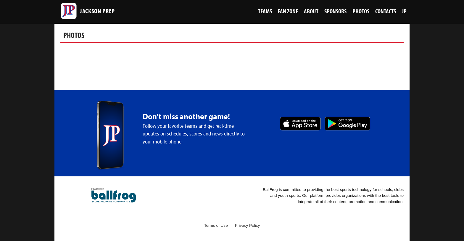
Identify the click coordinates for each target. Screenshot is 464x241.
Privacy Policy (247, 225)
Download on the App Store (300, 123)
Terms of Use (216, 225)
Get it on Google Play (347, 123)
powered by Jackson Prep (113, 195)
